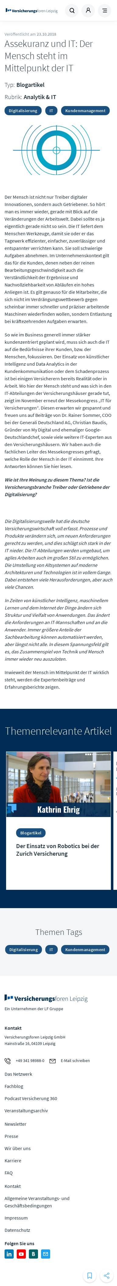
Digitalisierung (23, 110)
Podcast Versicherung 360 (31, 1098)
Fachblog (14, 1086)
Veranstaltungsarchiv (26, 1110)
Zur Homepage (31, 11)
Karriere (13, 1160)
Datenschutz (17, 1230)
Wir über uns (18, 1148)
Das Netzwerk (18, 1074)
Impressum (16, 1218)
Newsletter (15, 1124)
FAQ (9, 1173)
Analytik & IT (40, 97)
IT (51, 110)
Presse (11, 1136)
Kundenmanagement (85, 110)
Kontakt (13, 1186)
